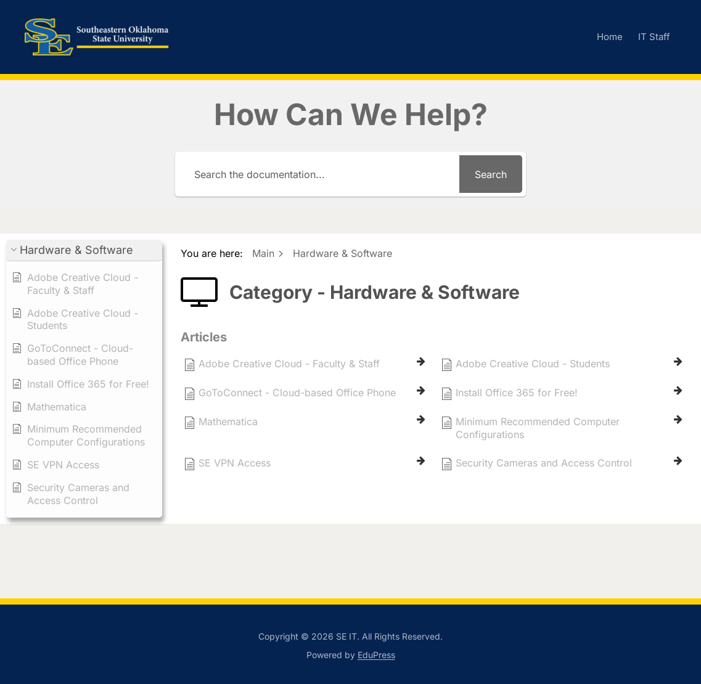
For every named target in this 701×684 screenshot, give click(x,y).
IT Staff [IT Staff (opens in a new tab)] (654, 37)
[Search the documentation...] (319, 174)
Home (610, 37)
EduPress (376, 654)
